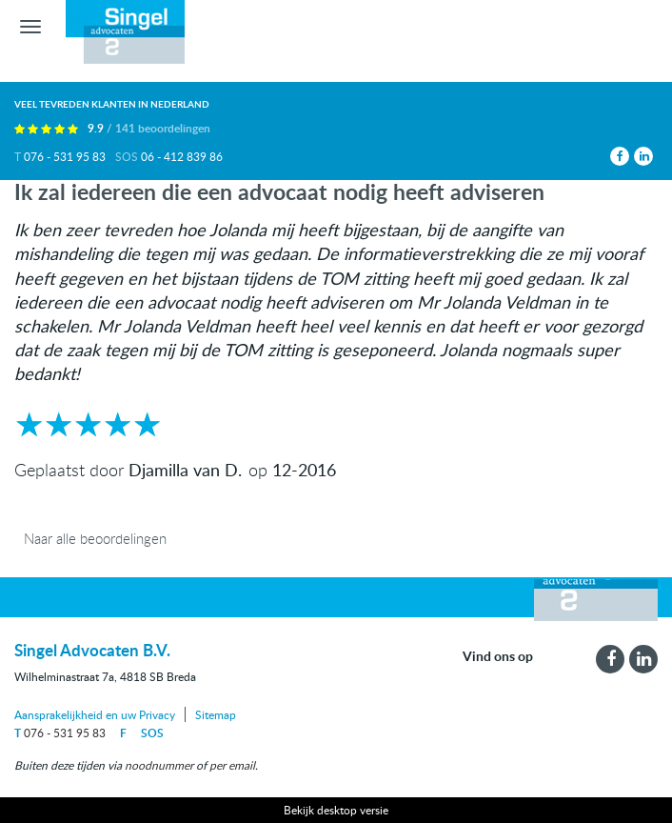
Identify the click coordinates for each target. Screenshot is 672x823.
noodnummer (159, 765)
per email (232, 765)
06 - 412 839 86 (182, 156)
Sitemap (215, 714)
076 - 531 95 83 (65, 156)
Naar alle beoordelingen (95, 539)
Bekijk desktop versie (336, 809)
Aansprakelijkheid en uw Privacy (94, 714)
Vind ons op (498, 656)
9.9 (149, 128)
